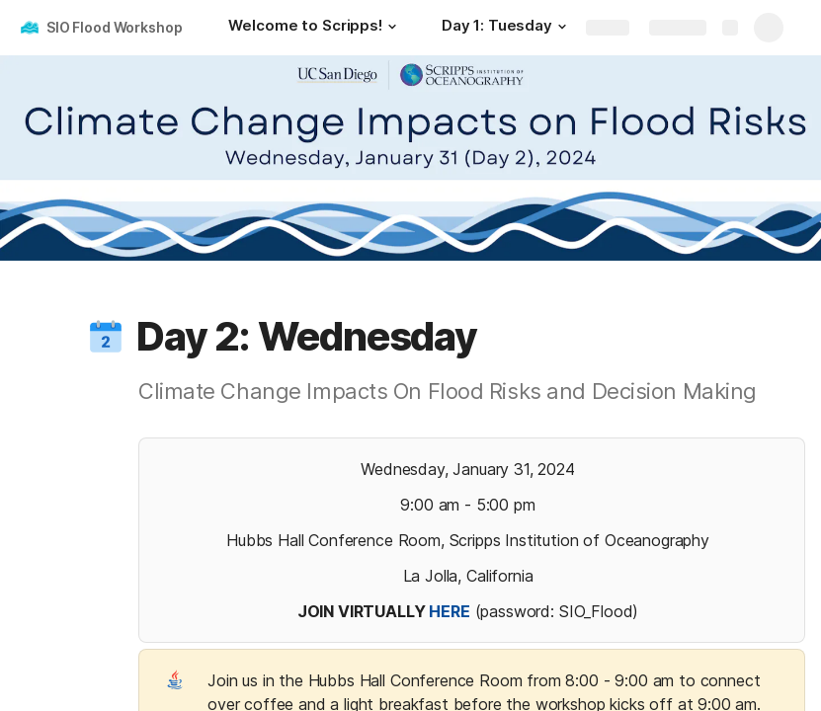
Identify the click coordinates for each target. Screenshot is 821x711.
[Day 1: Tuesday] (507, 27)
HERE (449, 611)
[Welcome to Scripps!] (314, 27)
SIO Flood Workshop (114, 27)
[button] (392, 27)
